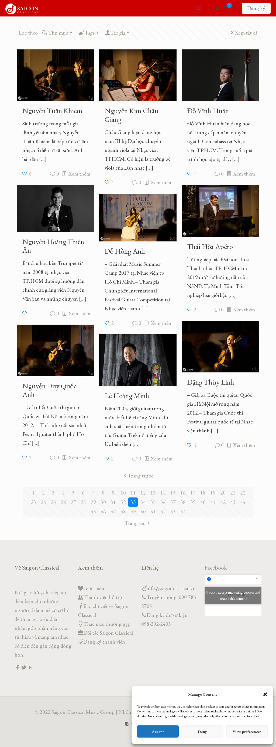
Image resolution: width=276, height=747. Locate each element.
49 (133, 511)
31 (113, 502)
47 (113, 511)
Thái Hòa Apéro (210, 246)
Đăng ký (256, 8)
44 (243, 502)
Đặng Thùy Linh (210, 382)
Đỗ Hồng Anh (125, 251)
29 (93, 502)
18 (203, 492)
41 (213, 502)
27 (73, 502)
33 (133, 502)
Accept (158, 731)
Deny (202, 731)
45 (93, 511)
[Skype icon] (127, 723)
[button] (265, 694)
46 (103, 511)
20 (223, 492)
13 (153, 492)
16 (183, 492)
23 (33, 502)
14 (163, 492)
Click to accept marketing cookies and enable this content (233, 595)
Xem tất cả (243, 32)
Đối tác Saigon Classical (108, 632)
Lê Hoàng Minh (127, 395)
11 (133, 492)
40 (203, 502)
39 (193, 502)
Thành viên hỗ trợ (102, 597)
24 (43, 502)
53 (173, 511)
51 (153, 511)
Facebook (216, 567)
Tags (89, 32)
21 (233, 492)
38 (183, 502)
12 (143, 492)
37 (173, 502)
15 (173, 492)
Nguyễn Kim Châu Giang (131, 115)
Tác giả (117, 32)
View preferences (247, 731)
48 (123, 511)
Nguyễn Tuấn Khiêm (52, 110)
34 (143, 502)
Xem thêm (79, 173)
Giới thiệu (93, 588)
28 (83, 502)
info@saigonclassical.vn (171, 588)
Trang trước (138, 475)
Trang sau (138, 523)
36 (163, 502)
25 (53, 502)
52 (163, 511)
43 (233, 502)
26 (63, 502)
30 (103, 502)
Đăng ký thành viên (104, 641)
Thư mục (58, 32)
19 (213, 492)
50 (143, 511)
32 (123, 502)
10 (123, 492)
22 (243, 492)
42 (223, 502)
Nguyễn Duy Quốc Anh (49, 390)
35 (153, 502)
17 (193, 492)
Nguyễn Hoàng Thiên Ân (53, 246)
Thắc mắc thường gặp (106, 623)
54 (183, 511)
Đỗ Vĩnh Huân (208, 110)
